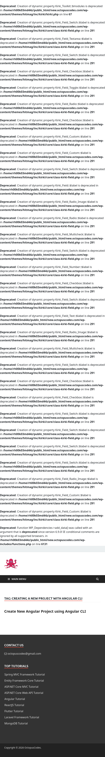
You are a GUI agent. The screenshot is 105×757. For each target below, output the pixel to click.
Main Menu (19, 579)
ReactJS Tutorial (14, 705)
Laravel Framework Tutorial (21, 717)
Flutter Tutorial (13, 711)
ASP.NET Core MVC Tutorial (21, 687)
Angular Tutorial (14, 699)
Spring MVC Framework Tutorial (24, 674)
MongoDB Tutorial (16, 723)
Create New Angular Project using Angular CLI (45, 611)
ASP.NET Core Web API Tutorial (23, 693)
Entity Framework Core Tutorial (24, 680)
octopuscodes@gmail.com (24, 653)
